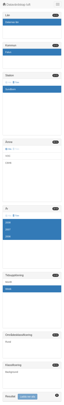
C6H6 (8, 163)
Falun (8, 52)
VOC (7, 156)
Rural (8, 341)
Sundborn (10, 89)
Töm (15, 82)
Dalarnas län (12, 22)
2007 (8, 229)
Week (8, 289)
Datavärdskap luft (16, 4)
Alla (8, 149)
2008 (8, 222)
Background (11, 372)
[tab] (32, 396)
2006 (8, 236)
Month (8, 282)
